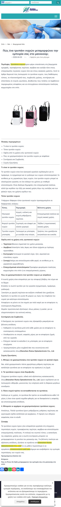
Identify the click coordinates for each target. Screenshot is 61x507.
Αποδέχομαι (35, 501)
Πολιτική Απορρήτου (40, 497)
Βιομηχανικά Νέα (19, 44)
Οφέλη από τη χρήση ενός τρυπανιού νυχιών (21, 153)
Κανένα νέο (17, 456)
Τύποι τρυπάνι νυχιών (12, 149)
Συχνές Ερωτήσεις (10, 163)
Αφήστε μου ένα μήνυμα (39, 57)
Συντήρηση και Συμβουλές (13, 159)
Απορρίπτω (21, 501)
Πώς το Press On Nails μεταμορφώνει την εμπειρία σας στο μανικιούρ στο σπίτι (28, 463)
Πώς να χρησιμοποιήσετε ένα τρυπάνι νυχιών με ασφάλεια (26, 156)
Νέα (8, 44)
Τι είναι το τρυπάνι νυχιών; (13, 146)
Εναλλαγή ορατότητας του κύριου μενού (56, 16)
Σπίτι (2, 44)
